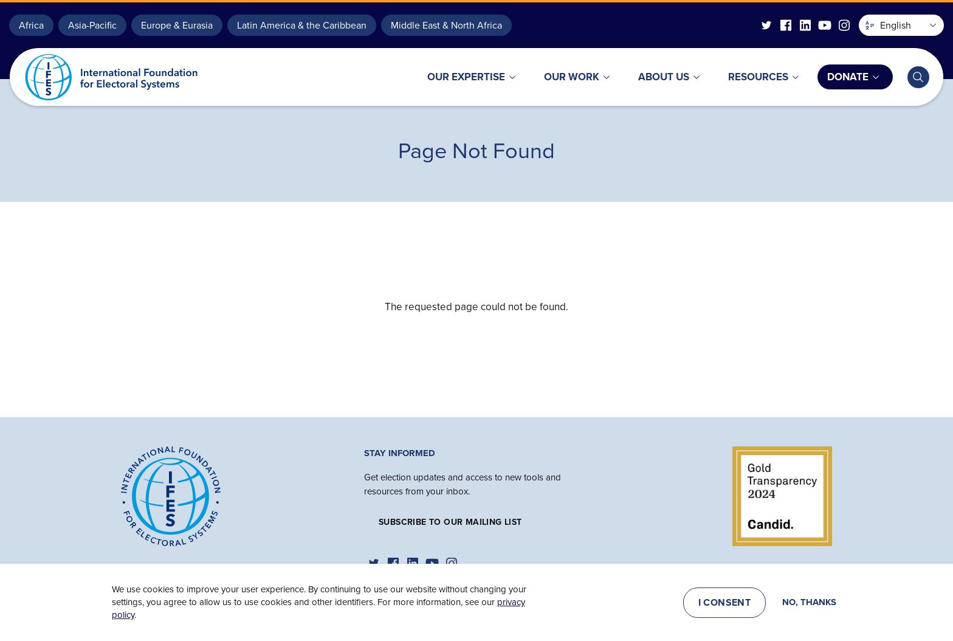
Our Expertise (466, 77)
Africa (31, 25)
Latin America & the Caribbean (301, 25)
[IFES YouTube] (824, 25)
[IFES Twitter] (766, 25)
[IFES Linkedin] (805, 25)
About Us (663, 77)
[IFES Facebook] (786, 25)
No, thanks (809, 604)
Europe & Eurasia (177, 25)
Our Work (571, 77)
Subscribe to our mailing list (450, 522)
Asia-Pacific (92, 25)
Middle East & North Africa (446, 25)
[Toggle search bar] (918, 77)
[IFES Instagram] (844, 25)
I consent (724, 604)
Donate (848, 77)
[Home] (171, 495)
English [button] (888, 25)
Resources (758, 77)
